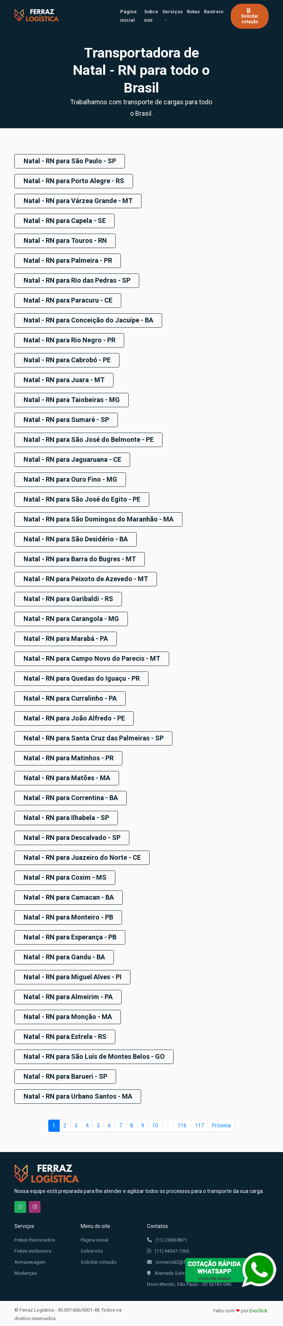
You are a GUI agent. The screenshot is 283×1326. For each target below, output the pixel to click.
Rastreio (213, 11)
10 (155, 1123)
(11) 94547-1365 (168, 1249)
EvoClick (258, 1309)
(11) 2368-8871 (167, 1238)
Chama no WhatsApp (20, 1205)
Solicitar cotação (249, 16)
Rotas (193, 11)
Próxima (221, 1123)
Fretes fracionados (34, 1238)
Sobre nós (151, 16)
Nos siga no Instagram (35, 1205)
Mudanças (25, 1271)
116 (182, 1123)
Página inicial (128, 16)
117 (199, 1123)
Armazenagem (30, 1260)
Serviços (172, 11)
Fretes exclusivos (32, 1249)
